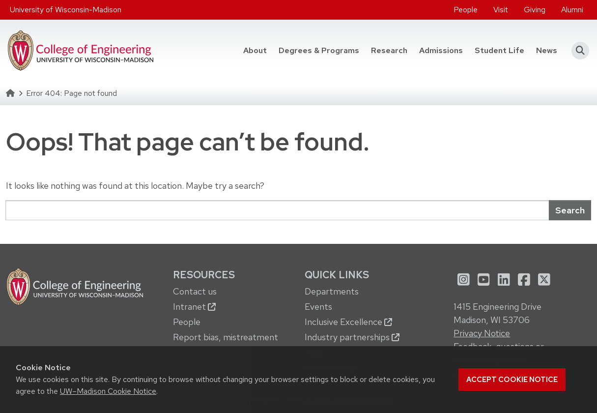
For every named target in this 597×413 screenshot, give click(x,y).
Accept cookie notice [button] (512, 379)
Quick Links (337, 274)
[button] (577, 50)
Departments (332, 291)
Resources (204, 274)
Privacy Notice (482, 333)
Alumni (572, 9)
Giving (534, 9)
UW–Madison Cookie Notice (108, 391)
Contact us (195, 291)
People (466, 9)
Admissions (441, 50)
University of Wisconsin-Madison (65, 9)
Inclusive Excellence (348, 321)
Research (389, 50)
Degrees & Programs (319, 50)
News (546, 50)
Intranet (194, 306)
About (255, 50)
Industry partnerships (352, 337)
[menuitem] (465, 10)
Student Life (499, 50)
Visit (500, 9)
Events (318, 306)
